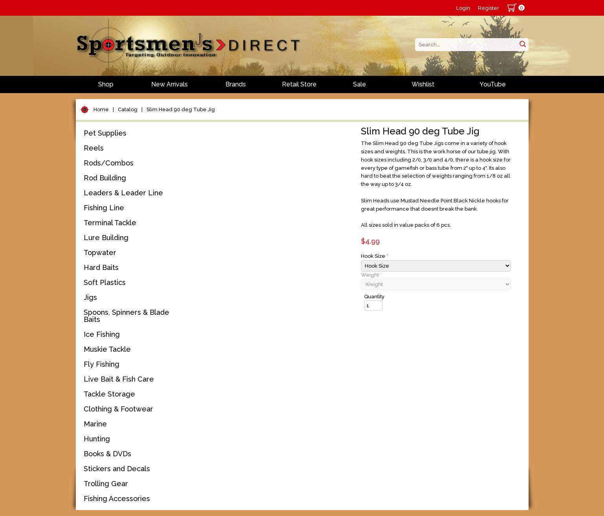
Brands (235, 84)
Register (488, 8)
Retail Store (299, 84)
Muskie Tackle (107, 349)
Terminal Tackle (110, 223)
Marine (95, 424)
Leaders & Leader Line (123, 193)
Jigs (90, 297)
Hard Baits (101, 267)
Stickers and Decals (117, 469)
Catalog (127, 109)
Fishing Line (104, 208)
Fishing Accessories (117, 498)
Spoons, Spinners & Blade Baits (126, 315)
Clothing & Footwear (118, 409)
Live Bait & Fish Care (119, 379)
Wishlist (423, 84)
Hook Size (374, 256)
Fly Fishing (101, 364)
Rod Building (105, 178)
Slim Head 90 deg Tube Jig (180, 109)
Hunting (97, 439)
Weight (371, 275)
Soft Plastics (105, 282)
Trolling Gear (106, 483)
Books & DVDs (107, 454)
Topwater (100, 252)
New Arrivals (169, 84)
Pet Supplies (105, 133)
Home (101, 109)
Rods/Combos (109, 163)
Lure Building (106, 237)
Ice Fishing (102, 334)
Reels (94, 148)
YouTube (493, 84)
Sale (359, 84)
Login (463, 8)
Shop (105, 84)
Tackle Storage (109, 394)
